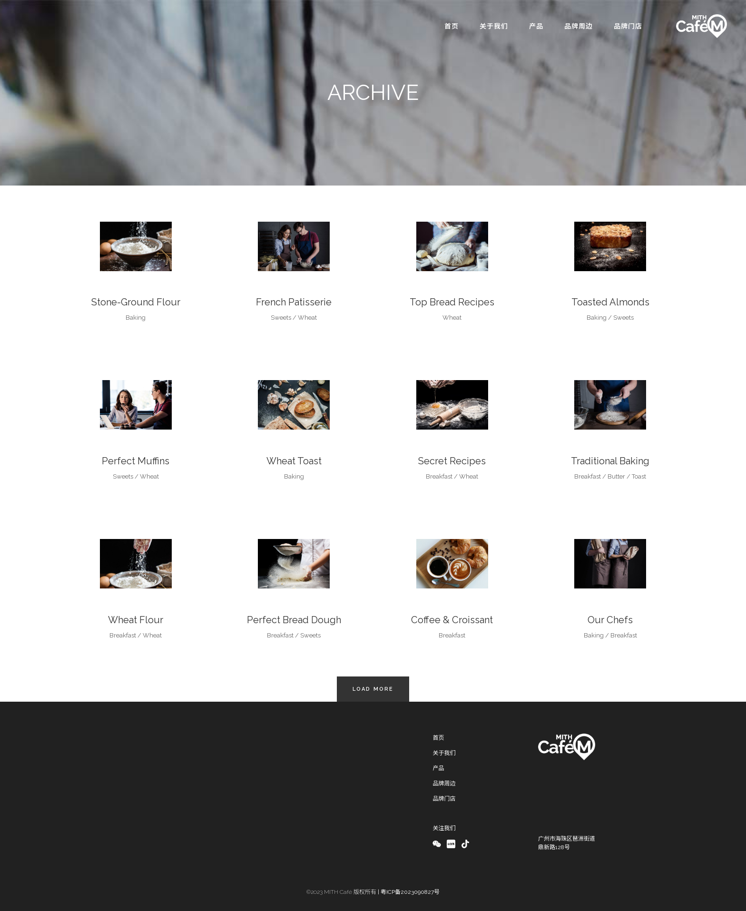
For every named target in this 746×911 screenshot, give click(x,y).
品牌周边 (443, 783)
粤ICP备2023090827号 (410, 892)
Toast (639, 476)
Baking (136, 317)
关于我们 (443, 753)
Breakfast (439, 476)
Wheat (307, 317)
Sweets (281, 317)
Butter (616, 476)
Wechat (436, 844)
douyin (465, 844)
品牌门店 (443, 798)
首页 (438, 738)
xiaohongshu (450, 844)
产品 (438, 768)
